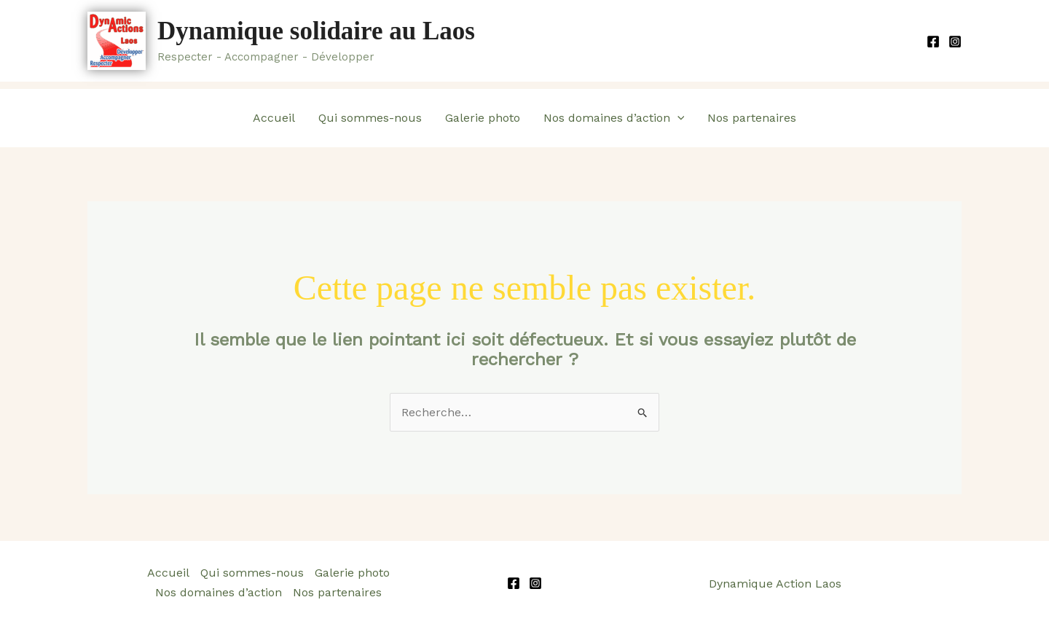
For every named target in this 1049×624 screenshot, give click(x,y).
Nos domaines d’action (614, 118)
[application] (677, 118)
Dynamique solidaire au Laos (316, 31)
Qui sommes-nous (370, 118)
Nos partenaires (751, 118)
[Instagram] (955, 41)
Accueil (274, 118)
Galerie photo (482, 118)
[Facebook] (933, 41)
